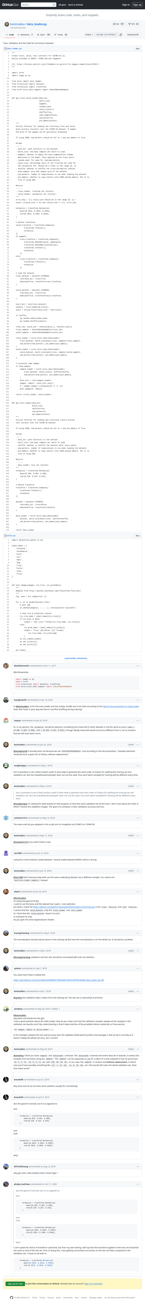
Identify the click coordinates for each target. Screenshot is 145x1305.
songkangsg (20, 765)
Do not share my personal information (120, 1297)
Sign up (137, 4)
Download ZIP (133, 34)
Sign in (126, 4)
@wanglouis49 (20, 751)
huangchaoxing (21, 933)
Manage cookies (95, 1297)
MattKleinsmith (21, 665)
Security (50, 1297)
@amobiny (18, 1055)
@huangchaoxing (21, 957)
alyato (17, 891)
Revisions (25, 34)
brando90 (18, 1079)
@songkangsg (20, 803)
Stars (44, 34)
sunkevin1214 (20, 818)
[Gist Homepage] (10, 4)
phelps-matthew (22, 1184)
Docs (77, 1297)
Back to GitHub (75, 4)
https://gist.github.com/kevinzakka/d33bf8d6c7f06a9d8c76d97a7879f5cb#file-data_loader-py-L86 (58, 980)
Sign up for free (15, 1283)
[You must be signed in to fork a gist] (133, 24)
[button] (120, 35)
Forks (61, 34)
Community (68, 1297)
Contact (84, 1297)
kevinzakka (17, 24)
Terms (34, 1297)
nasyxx (17, 720)
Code (10, 34)
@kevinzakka (22, 706)
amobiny (18, 1008)
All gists (62, 4)
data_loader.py (37, 24)
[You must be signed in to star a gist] (119, 24)
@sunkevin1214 (20, 842)
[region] (72, 292)
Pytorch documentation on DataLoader (121, 706)
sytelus (17, 968)
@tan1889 (18, 877)
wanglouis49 (20, 700)
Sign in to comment (93, 1283)
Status (58, 1297)
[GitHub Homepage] (11, 1297)
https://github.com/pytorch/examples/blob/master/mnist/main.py (63, 907)
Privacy (42, 1297)
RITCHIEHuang (21, 1166)
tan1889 (18, 853)
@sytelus (17, 997)
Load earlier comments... (76, 658)
